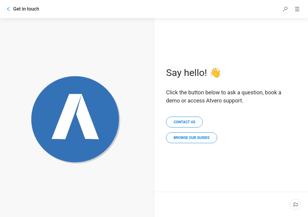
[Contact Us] (184, 122)
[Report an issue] (295, 204)
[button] (285, 9)
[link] (191, 137)
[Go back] (8, 9)
